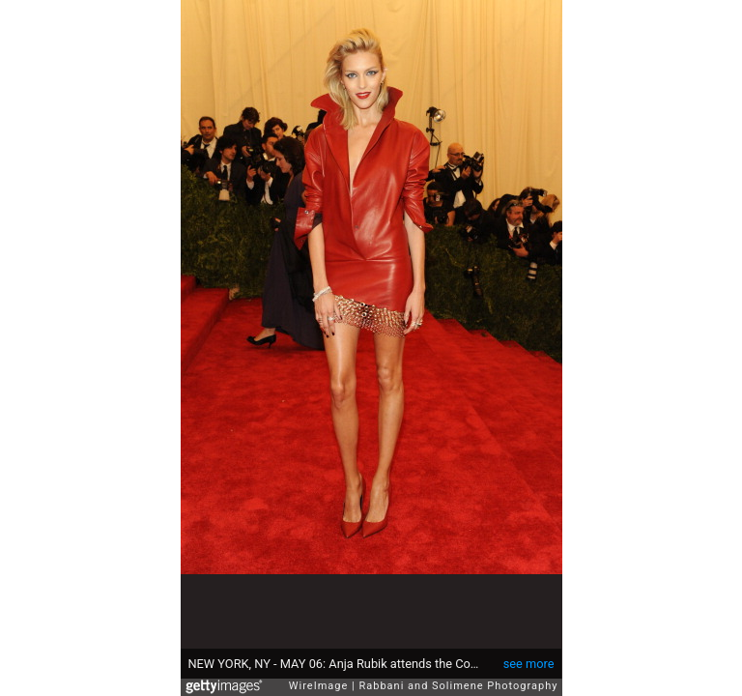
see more (529, 663)
